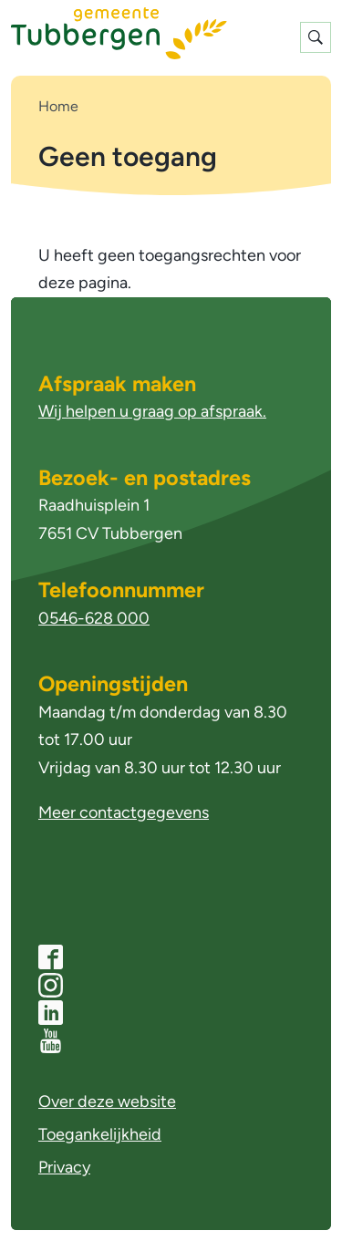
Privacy (64, 1167)
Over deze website (107, 1101)
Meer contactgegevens (123, 812)
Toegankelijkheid (99, 1134)
